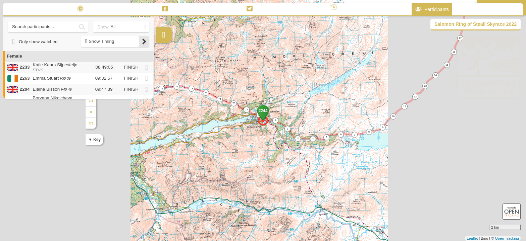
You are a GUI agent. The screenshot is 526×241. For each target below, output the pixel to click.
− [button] (161, 85)
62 (152, 4)
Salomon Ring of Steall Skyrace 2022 (475, 24)
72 (176, 86)
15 (446, 64)
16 (454, 51)
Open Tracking (507, 238)
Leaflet (472, 238)
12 (415, 96)
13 (425, 85)
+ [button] (161, 74)
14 (435, 75)
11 (404, 106)
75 (219, 98)
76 (233, 103)
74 (206, 92)
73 (191, 88)
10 (393, 116)
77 (246, 109)
